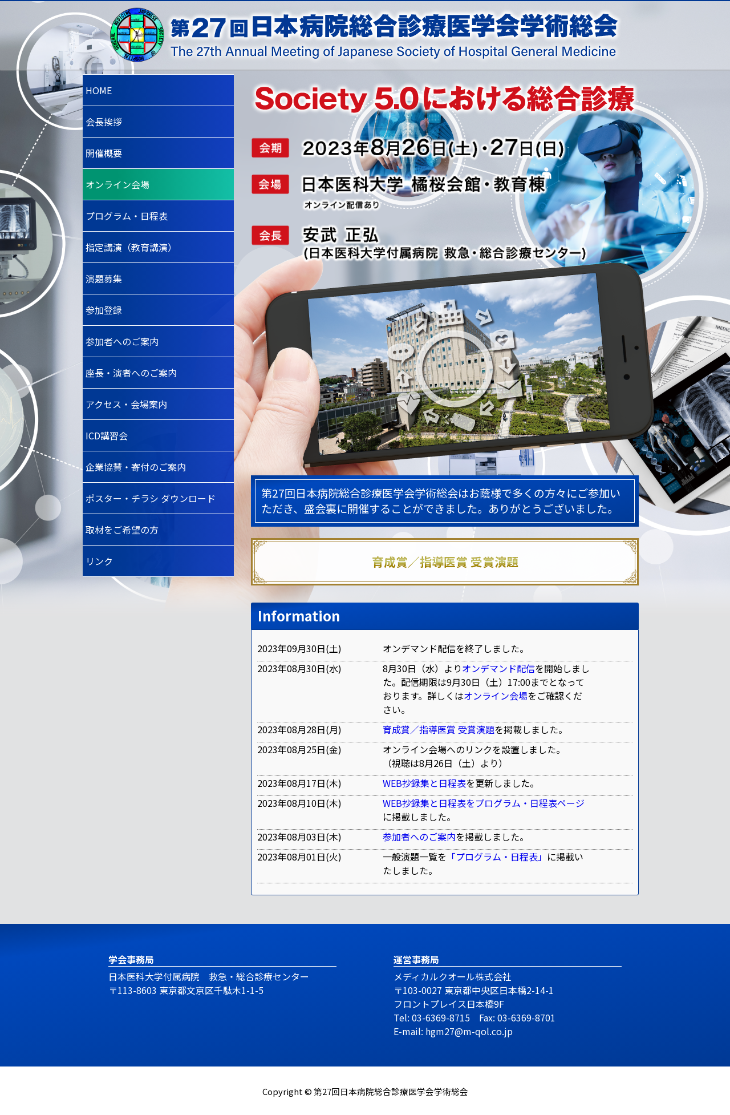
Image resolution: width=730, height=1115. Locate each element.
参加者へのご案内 (419, 836)
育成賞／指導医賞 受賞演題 (438, 729)
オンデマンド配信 (498, 668)
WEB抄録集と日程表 (424, 783)
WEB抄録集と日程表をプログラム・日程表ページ (484, 803)
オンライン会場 (496, 695)
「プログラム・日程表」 (497, 856)
